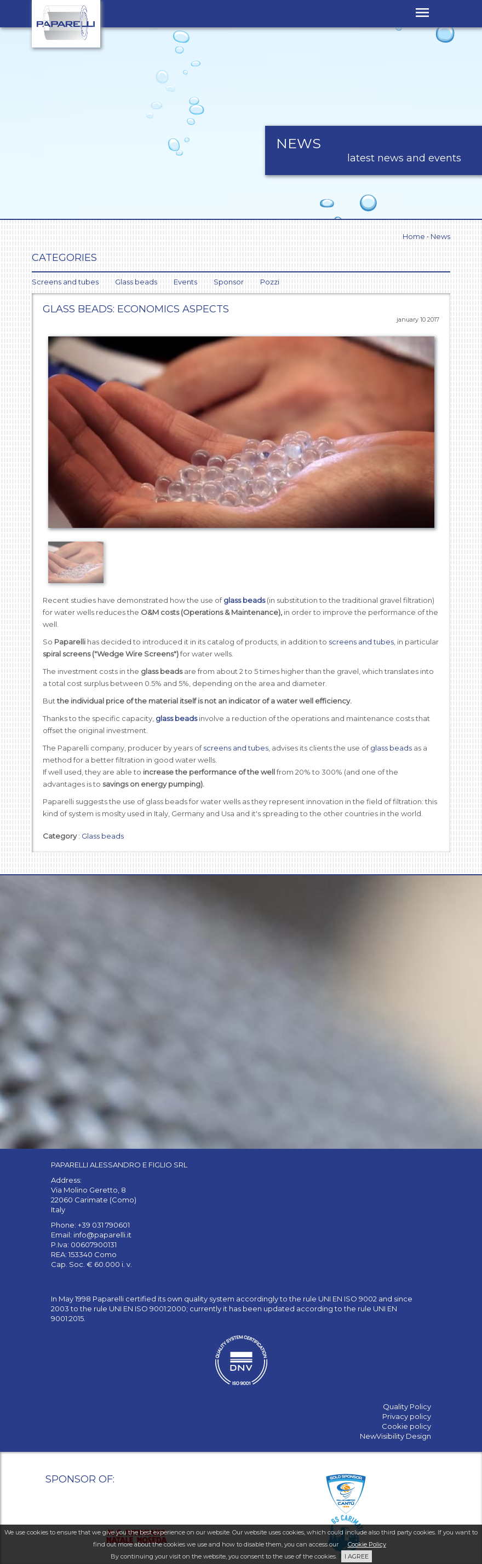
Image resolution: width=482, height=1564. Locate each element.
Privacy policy (406, 1416)
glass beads (244, 600)
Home (414, 236)
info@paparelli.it (102, 1234)
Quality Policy (407, 1406)
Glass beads (103, 836)
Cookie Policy (367, 1544)
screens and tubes (361, 641)
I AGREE (357, 1556)
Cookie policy (406, 1426)
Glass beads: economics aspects (136, 309)
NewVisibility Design (395, 1436)
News (440, 236)
